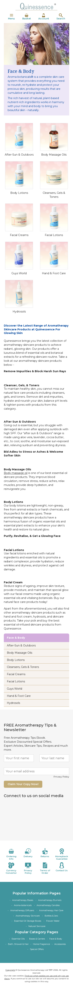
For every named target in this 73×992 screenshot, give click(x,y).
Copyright (10, 970)
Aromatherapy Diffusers (22, 910)
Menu (11, 17)
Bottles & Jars (51, 915)
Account (43, 17)
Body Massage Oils (54, 154)
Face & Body (55, 938)
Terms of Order (45, 868)
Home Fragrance (41, 944)
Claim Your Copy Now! (23, 784)
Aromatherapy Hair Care (51, 910)
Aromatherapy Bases (22, 900)
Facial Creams (19, 235)
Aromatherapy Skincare (28, 915)
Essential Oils (18, 938)
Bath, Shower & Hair (18, 944)
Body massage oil (15, 473)
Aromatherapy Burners (49, 900)
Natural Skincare (36, 926)
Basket (26, 17)
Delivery (28, 853)
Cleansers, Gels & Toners (23, 667)
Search (60, 17)
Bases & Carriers (37, 938)
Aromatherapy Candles (48, 905)
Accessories (60, 944)
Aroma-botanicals (23, 905)
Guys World (19, 273)
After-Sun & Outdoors (19, 154)
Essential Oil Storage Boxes (27, 921)
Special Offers (37, 949)
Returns (45, 853)
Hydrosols (19, 311)
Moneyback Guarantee (61, 854)
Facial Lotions (54, 235)
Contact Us (61, 867)
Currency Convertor (11, 868)
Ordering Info (11, 854)
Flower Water (52, 921)
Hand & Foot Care (54, 273)
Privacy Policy (61, 776)
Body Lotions (19, 193)
